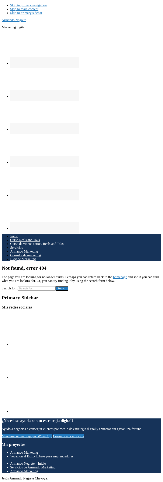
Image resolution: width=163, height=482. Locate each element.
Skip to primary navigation (28, 5)
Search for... (10, 288)
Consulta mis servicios (68, 436)
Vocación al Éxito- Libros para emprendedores (41, 456)
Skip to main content (24, 9)
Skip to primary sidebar (26, 13)
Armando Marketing (24, 452)
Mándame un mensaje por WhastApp (27, 436)
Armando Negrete (14, 20)
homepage (120, 277)
